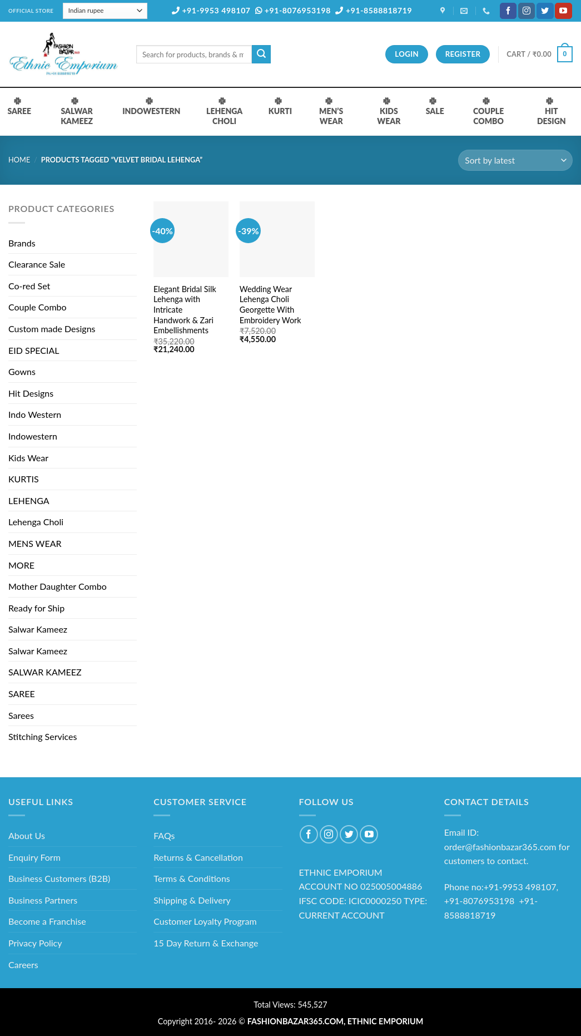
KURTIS (23, 478)
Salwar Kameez (37, 629)
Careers (23, 964)
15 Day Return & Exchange (205, 943)
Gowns (22, 371)
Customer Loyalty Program (204, 921)
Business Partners (42, 900)
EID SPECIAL (33, 350)
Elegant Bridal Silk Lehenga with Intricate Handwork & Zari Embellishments (184, 310)
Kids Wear (28, 457)
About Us (26, 835)
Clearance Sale (36, 264)
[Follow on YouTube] (563, 11)
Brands (22, 243)
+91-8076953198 (293, 10)
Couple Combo (37, 307)
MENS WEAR (35, 543)
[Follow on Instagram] (526, 11)
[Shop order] (515, 160)
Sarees (21, 715)
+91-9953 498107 (211, 10)
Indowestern (32, 436)
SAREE (21, 693)
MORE (21, 565)
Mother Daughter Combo (57, 586)
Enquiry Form (34, 857)
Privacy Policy (35, 943)
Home (19, 159)
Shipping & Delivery (192, 900)
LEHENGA (28, 500)
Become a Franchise (47, 921)
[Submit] (261, 54)
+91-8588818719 (373, 10)
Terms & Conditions (191, 878)
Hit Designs (30, 393)
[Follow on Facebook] (508, 11)
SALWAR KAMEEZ (45, 672)
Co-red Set (29, 285)
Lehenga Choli (35, 521)
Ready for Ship (36, 608)
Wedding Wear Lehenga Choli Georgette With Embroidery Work (270, 304)
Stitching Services (42, 736)
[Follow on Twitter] (545, 11)
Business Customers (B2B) (59, 878)
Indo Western (34, 414)
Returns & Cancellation (198, 857)
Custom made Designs (52, 328)
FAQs (164, 835)
